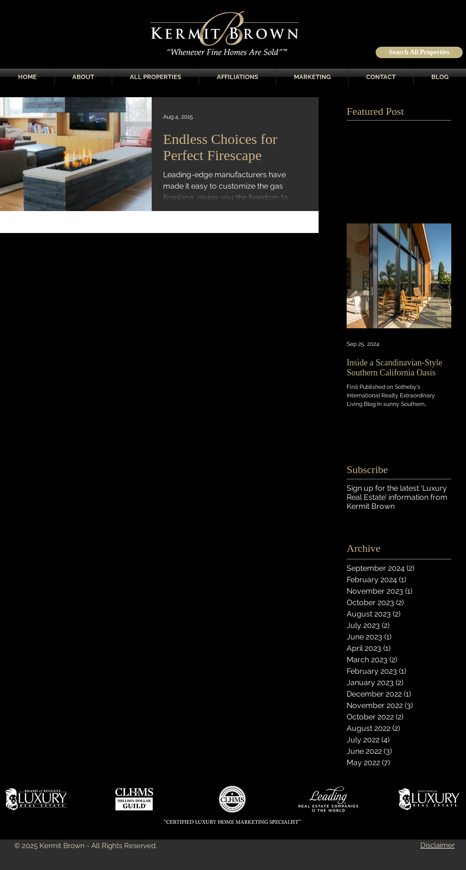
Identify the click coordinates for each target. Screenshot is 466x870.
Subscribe (367, 469)
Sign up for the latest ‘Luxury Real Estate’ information (397, 493)
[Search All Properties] (419, 52)
